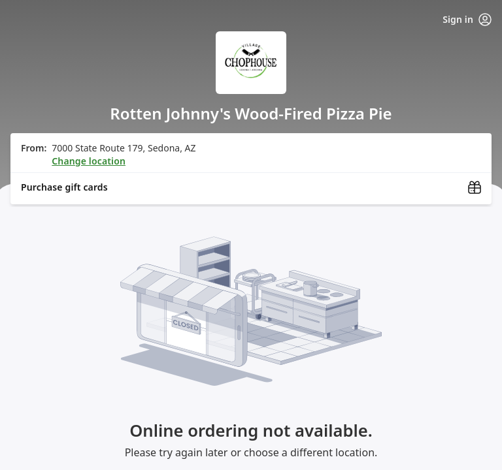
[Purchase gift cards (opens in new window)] (251, 187)
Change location (89, 161)
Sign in (467, 19)
